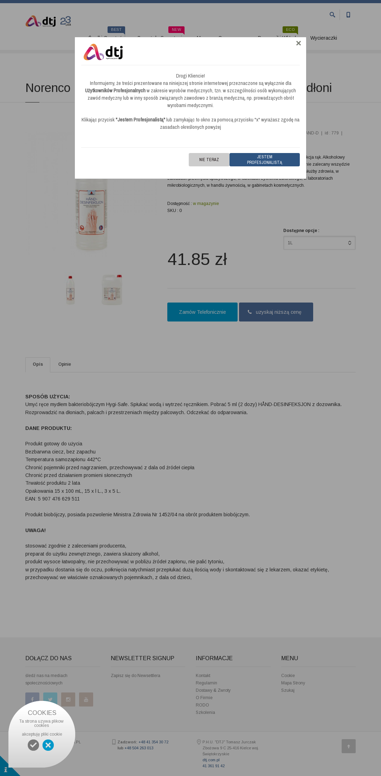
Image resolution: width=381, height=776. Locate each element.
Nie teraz (209, 160)
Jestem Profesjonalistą (264, 159)
